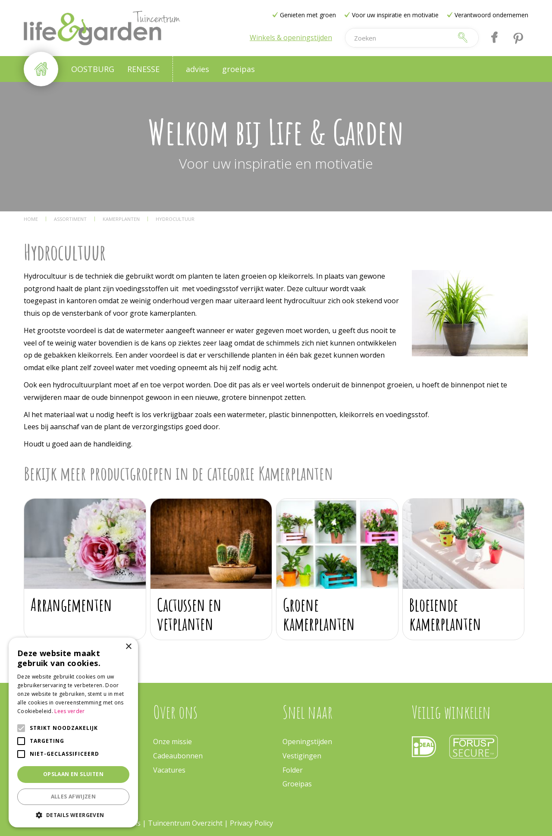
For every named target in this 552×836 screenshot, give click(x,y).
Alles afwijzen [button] (73, 796)
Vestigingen (301, 756)
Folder (292, 770)
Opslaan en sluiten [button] (73, 774)
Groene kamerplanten (319, 614)
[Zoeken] (398, 37)
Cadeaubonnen (178, 756)
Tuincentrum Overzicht (185, 823)
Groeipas (297, 784)
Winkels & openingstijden (291, 37)
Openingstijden (307, 741)
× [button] (128, 647)
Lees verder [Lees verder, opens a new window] (69, 711)
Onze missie (172, 741)
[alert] (73, 732)
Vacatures (169, 770)
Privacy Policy (251, 823)
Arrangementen (71, 605)
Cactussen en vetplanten (189, 614)
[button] (73, 815)
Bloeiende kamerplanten (445, 614)
